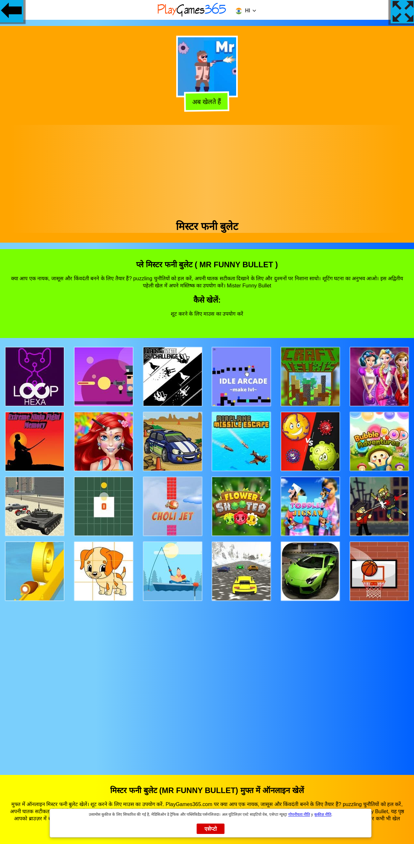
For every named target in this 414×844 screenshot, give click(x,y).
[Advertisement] (207, 170)
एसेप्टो (210, 829)
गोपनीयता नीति (299, 814)
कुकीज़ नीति (322, 814)
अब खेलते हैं (206, 102)
